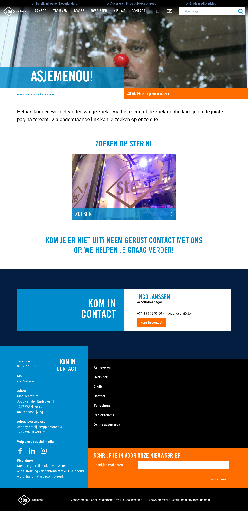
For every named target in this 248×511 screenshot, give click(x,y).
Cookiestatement (102, 500)
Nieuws (119, 11)
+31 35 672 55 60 (149, 313)
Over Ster (99, 11)
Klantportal (172, 11)
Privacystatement (157, 500)
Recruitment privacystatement (190, 500)
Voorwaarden (79, 500)
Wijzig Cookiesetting (129, 500)
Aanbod (40, 11)
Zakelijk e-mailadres (108, 465)
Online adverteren (107, 425)
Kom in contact (151, 322)
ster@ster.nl (26, 381)
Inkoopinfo (160, 11)
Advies (79, 11)
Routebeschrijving (30, 412)
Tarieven (60, 11)
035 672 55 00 (27, 366)
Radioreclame (104, 415)
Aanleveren (102, 367)
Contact (138, 11)
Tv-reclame (102, 406)
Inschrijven (217, 479)
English (99, 386)
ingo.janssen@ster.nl (180, 313)
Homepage (23, 94)
